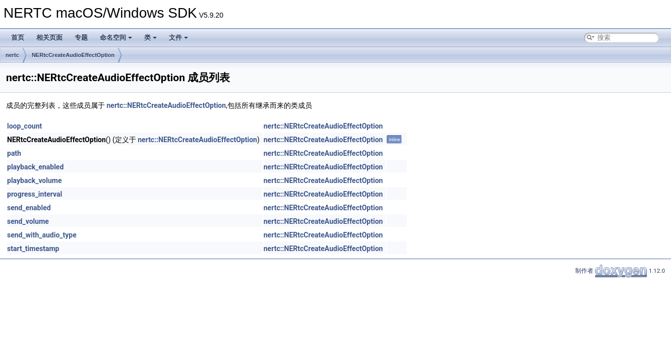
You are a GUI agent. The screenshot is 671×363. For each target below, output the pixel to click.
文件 (178, 37)
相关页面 (49, 37)
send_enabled (29, 208)
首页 (17, 37)
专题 (81, 37)
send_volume (28, 221)
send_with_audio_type (42, 235)
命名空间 (116, 37)
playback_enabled (35, 167)
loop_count (24, 126)
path (14, 153)
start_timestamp (33, 249)
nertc (12, 55)
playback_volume (34, 180)
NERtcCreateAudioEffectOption (73, 55)
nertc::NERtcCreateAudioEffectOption (166, 105)
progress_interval (34, 194)
